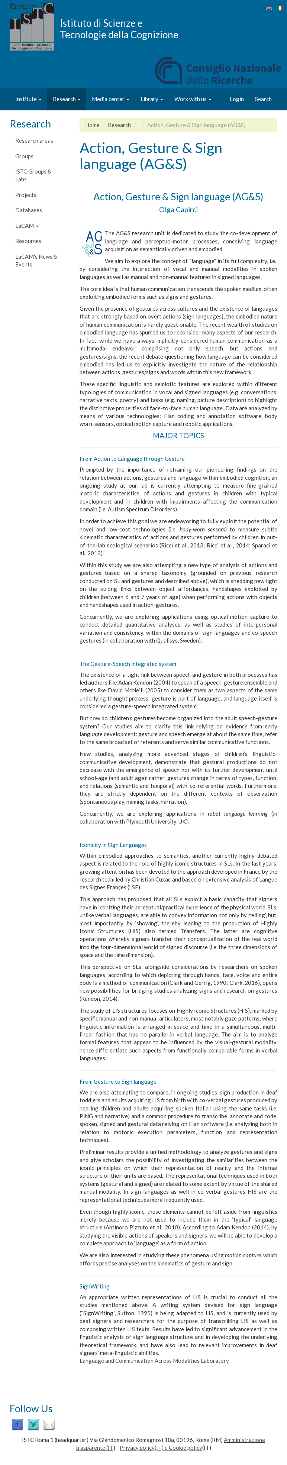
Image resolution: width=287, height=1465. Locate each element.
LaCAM (27, 225)
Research (67, 99)
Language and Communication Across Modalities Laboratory (154, 1360)
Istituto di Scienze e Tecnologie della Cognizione (119, 29)
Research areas (34, 140)
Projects (25, 194)
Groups (24, 156)
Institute (28, 99)
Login (237, 99)
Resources (28, 240)
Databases (28, 210)
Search (263, 99)
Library (152, 99)
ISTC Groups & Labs (33, 175)
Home (92, 125)
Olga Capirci (178, 209)
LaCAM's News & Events (36, 260)
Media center (110, 99)
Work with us (193, 99)
